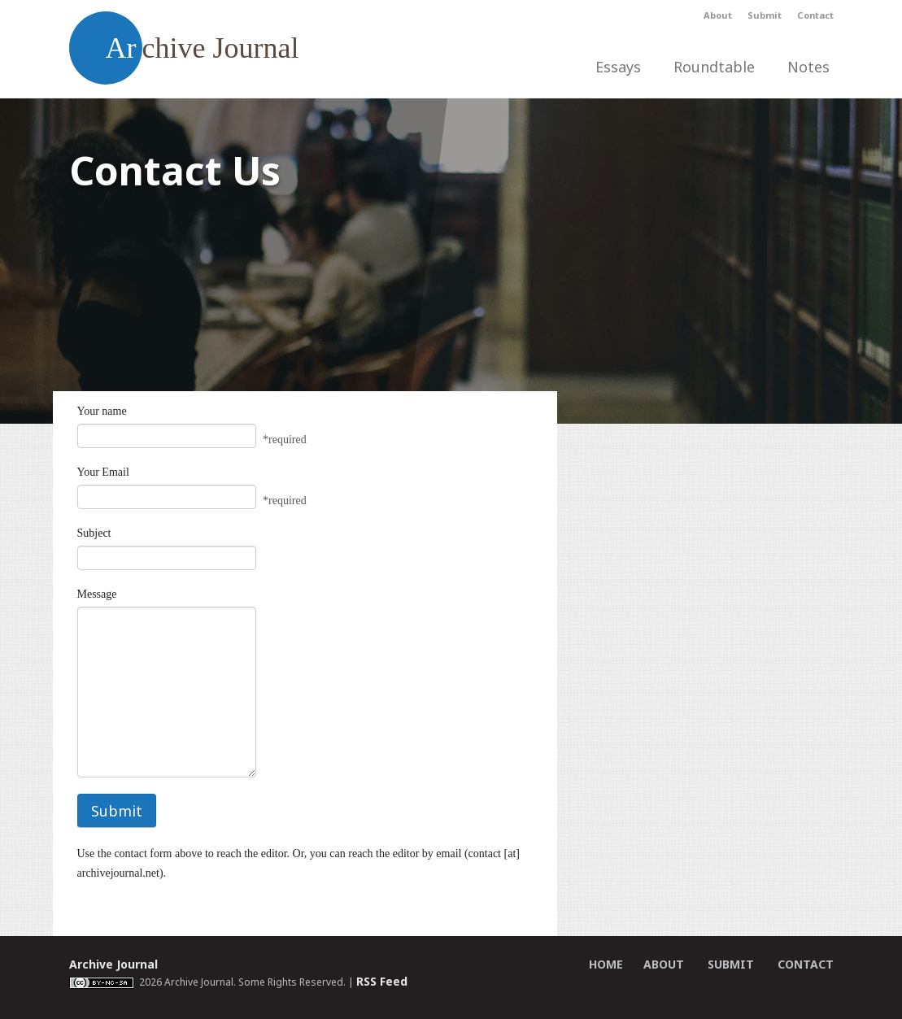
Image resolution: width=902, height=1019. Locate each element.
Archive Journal (113, 964)
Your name (102, 411)
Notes (808, 66)
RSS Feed (381, 981)
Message (97, 594)
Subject (94, 533)
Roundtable (714, 66)
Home (606, 964)
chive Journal (184, 48)
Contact (815, 15)
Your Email (103, 472)
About (718, 15)
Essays (618, 66)
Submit (764, 15)
